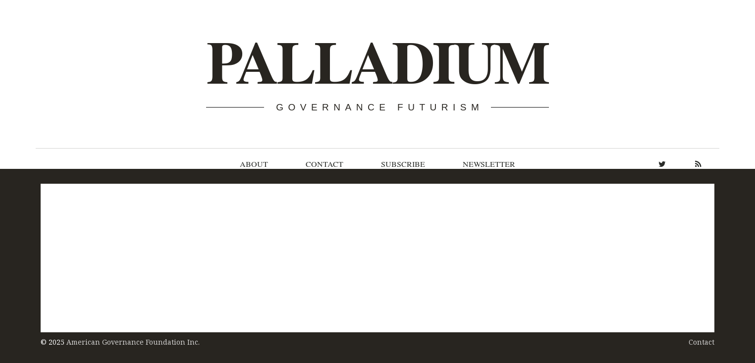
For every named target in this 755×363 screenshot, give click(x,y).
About (254, 163)
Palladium (376, 62)
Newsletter (489, 163)
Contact (324, 163)
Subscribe (403, 163)
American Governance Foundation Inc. (133, 342)
